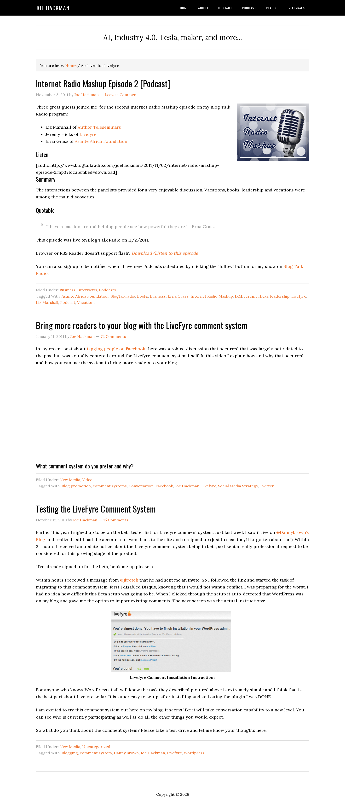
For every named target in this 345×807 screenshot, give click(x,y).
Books (142, 296)
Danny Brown (126, 752)
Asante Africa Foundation (101, 141)
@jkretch (129, 580)
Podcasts (107, 290)
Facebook (164, 486)
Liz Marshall (47, 302)
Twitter (267, 486)
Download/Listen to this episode (165, 253)
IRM (238, 296)
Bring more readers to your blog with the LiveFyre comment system (141, 325)
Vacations (86, 302)
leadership (279, 296)
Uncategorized (96, 746)
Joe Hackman (52, 7)
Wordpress (194, 752)
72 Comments (113, 336)
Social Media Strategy (238, 486)
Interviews (87, 290)
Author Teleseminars (99, 127)
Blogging (70, 752)
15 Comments (115, 520)
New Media (70, 479)
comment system (96, 752)
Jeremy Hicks (256, 296)
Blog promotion (76, 486)
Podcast (67, 302)
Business (67, 290)
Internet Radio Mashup (211, 296)
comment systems (110, 486)
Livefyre (88, 134)
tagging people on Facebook (116, 349)
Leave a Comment (121, 94)
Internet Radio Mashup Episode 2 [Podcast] (103, 83)
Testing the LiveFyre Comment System (96, 508)
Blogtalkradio (122, 296)
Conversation (141, 486)
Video (87, 479)
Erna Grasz (178, 296)
